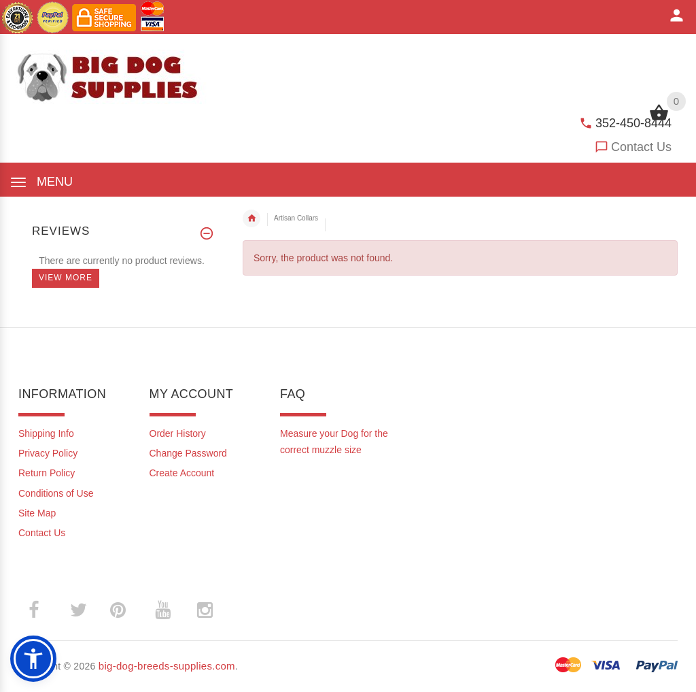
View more (65, 277)
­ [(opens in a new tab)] (41, 610)
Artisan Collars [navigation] (296, 218)
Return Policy (46, 472)
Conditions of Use (56, 493)
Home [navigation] (251, 218)
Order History (178, 433)
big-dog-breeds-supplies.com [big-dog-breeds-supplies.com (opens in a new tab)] (167, 666)
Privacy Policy (47, 453)
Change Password (188, 453)
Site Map (37, 513)
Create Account (182, 472)
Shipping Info (46, 433)
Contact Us (641, 147)
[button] (33, 658)
